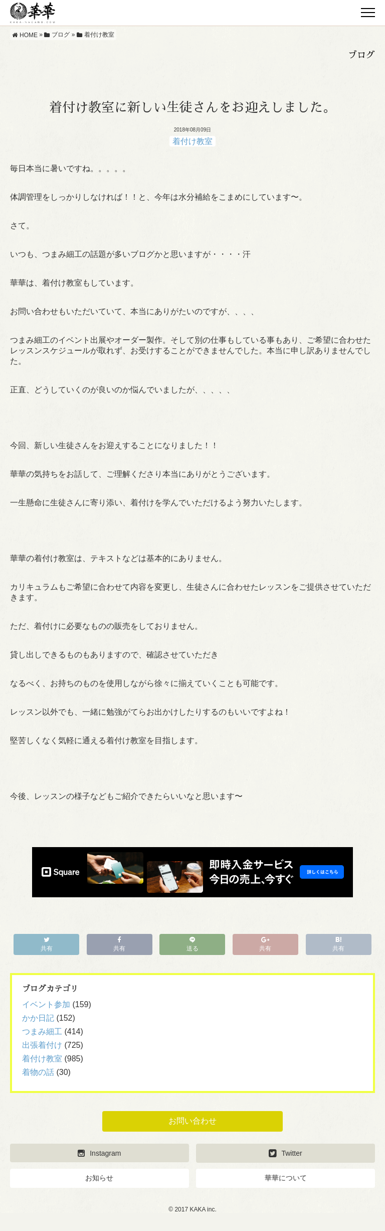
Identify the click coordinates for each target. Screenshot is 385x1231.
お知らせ (99, 1178)
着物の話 (38, 1072)
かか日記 (38, 1018)
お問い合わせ (192, 1121)
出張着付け (42, 1045)
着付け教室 (192, 141)
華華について (286, 1178)
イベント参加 (46, 1004)
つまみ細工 (42, 1031)
